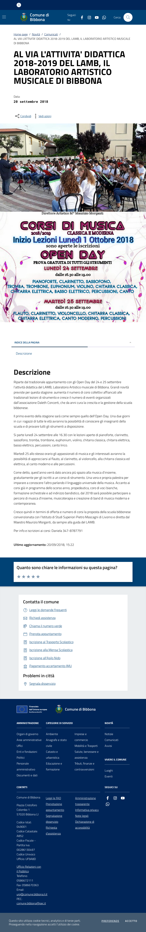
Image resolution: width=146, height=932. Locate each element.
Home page (21, 34)
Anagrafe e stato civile (56, 743)
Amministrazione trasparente (85, 801)
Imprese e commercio (81, 737)
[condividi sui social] (23, 116)
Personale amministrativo (26, 766)
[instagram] (88, 17)
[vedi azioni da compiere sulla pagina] (42, 116)
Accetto (131, 921)
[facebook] (80, 17)
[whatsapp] (102, 17)
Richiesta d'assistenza (53, 830)
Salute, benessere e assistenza (87, 754)
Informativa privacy (87, 810)
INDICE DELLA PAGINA (73, 342)
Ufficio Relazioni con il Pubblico (29, 868)
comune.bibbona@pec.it (31, 903)
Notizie (109, 734)
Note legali (81, 816)
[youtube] (95, 17)
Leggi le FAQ (53, 798)
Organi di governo (27, 734)
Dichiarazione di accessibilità (84, 824)
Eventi (109, 776)
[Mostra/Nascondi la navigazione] (4, 17)
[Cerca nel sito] (127, 17)
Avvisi (108, 746)
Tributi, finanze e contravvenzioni (84, 766)
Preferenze (110, 921)
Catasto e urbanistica (52, 754)
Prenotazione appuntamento (55, 807)
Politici (21, 757)
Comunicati (51, 34)
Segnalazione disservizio (54, 819)
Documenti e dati (27, 775)
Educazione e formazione (54, 766)
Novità (36, 34)
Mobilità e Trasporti (86, 746)
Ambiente (52, 734)
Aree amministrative (29, 740)
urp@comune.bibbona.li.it (32, 894)
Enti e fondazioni (27, 751)
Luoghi (109, 770)
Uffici (20, 746)
